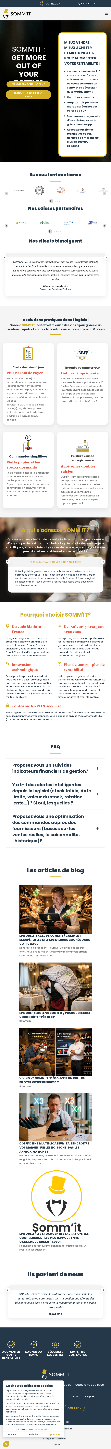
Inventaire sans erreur (82, 368)
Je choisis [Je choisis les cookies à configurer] (33, 1434)
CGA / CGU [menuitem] (55, 1444)
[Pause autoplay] (51, 201)
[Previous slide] (6, 193)
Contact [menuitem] (74, 1396)
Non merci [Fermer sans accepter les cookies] (13, 1434)
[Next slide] (104, 193)
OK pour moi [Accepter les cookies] (53, 1434)
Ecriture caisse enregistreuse (82, 458)
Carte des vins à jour (28, 367)
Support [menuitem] (89, 1396)
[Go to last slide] (6, 226)
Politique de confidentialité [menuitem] (55, 1439)
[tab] (55, 201)
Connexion (74, 1408)
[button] (6, 1444)
